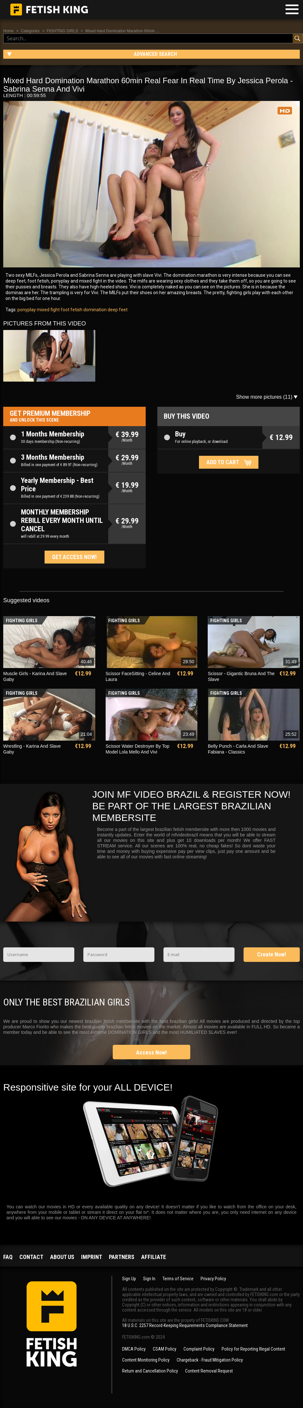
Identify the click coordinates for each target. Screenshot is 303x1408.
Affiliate (153, 1256)
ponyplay (26, 309)
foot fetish (71, 309)
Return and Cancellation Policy (150, 1370)
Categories (30, 31)
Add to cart (222, 462)
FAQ (8, 1256)
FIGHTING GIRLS (62, 31)
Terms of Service (177, 1278)
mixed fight (48, 309)
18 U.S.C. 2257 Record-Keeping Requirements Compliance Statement (185, 1325)
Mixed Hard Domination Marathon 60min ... (122, 31)
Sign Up (129, 1278)
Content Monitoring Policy (146, 1360)
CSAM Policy (164, 1349)
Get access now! (74, 557)
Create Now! (271, 954)
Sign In (149, 1278)
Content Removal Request (209, 1370)
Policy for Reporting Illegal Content (253, 1349)
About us (62, 1256)
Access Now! (151, 1052)
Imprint (91, 1256)
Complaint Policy (198, 1349)
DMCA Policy (134, 1349)
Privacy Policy (213, 1278)
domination (94, 309)
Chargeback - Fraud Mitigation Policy (210, 1360)
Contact (31, 1256)
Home (8, 31)
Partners (121, 1256)
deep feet (117, 309)
